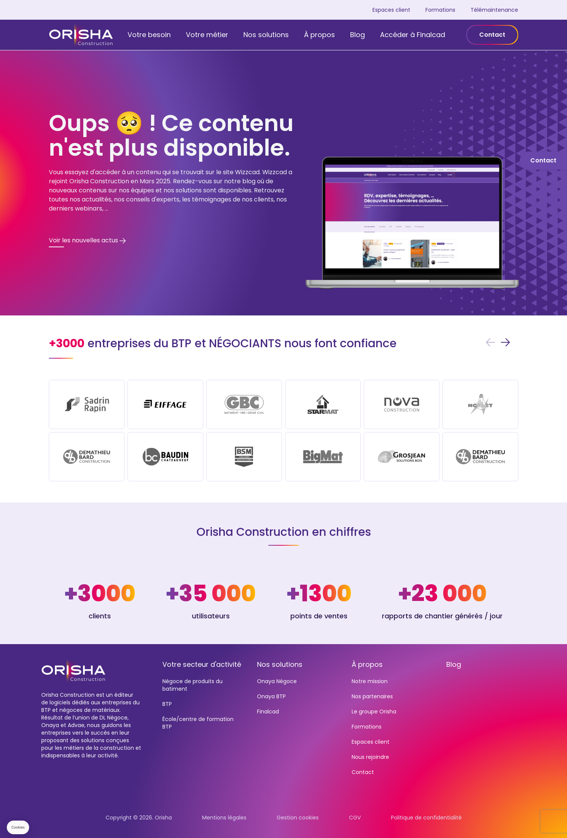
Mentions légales (224, 817)
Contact (492, 34)
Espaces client (391, 10)
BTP (167, 704)
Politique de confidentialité (426, 817)
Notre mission (370, 681)
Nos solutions (266, 34)
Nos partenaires (372, 696)
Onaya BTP (271, 696)
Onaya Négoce (277, 681)
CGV (355, 817)
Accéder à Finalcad (412, 34)
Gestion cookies (298, 817)
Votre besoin (149, 34)
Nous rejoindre (370, 757)
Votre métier (207, 34)
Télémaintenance (494, 10)
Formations (440, 10)
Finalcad (268, 711)
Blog (357, 34)
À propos (319, 34)
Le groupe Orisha (374, 711)
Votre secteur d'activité (201, 664)
